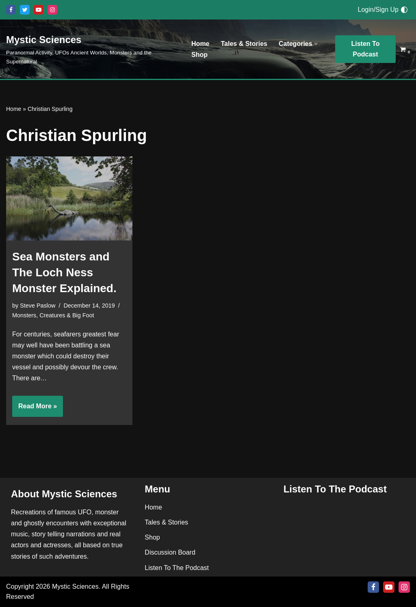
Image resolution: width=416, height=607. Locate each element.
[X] (25, 10)
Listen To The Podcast (177, 567)
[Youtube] (38, 10)
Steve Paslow (37, 305)
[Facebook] (11, 10)
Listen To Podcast (365, 49)
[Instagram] (52, 10)
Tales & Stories (244, 43)
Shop (199, 54)
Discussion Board (170, 552)
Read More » (34, 409)
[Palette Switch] (404, 10)
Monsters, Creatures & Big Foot (53, 315)
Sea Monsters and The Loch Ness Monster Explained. (64, 272)
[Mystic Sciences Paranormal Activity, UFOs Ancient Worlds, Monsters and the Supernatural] (92, 49)
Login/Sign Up (378, 9)
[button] (315, 43)
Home (200, 43)
